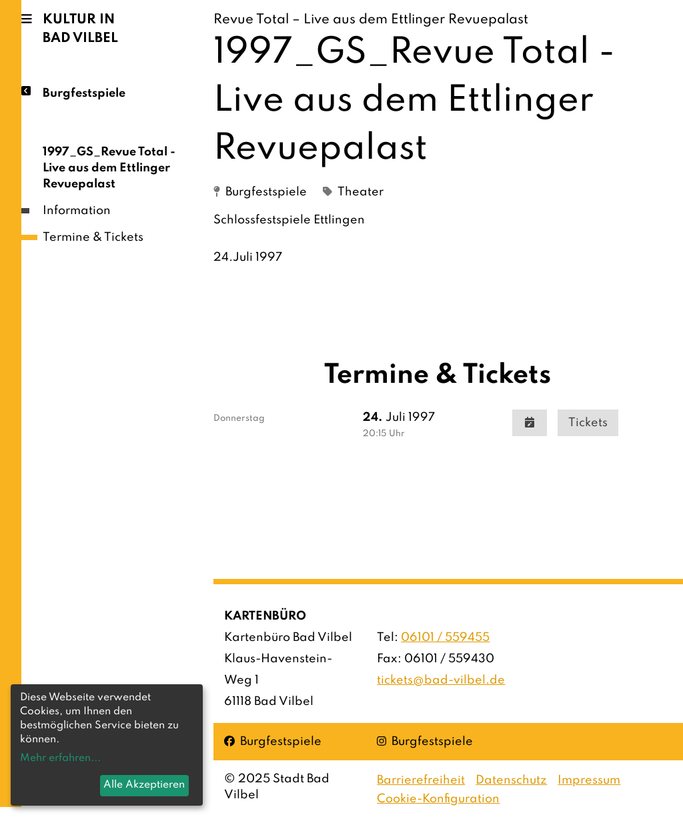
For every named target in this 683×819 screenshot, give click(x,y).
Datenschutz (511, 780)
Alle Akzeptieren (144, 785)
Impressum (589, 780)
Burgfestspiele (84, 92)
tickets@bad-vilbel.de (441, 680)
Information (77, 211)
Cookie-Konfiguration (438, 799)
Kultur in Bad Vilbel (80, 29)
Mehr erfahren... (60, 758)
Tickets (588, 423)
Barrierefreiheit (421, 780)
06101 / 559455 (445, 638)
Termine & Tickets (93, 237)
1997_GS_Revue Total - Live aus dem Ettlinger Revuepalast (109, 168)
